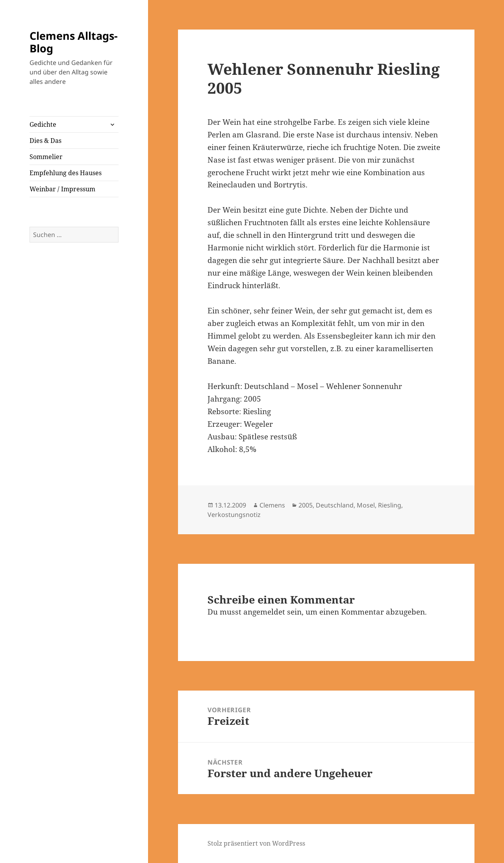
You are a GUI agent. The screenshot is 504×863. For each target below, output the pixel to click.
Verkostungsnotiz (234, 514)
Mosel (366, 505)
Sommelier (46, 156)
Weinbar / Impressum (62, 189)
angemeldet (264, 612)
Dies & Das (45, 140)
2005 (305, 505)
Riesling (389, 505)
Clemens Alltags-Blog (74, 42)
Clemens (272, 505)
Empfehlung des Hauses (66, 173)
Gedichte (43, 124)
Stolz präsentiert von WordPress (256, 843)
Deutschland (335, 505)
